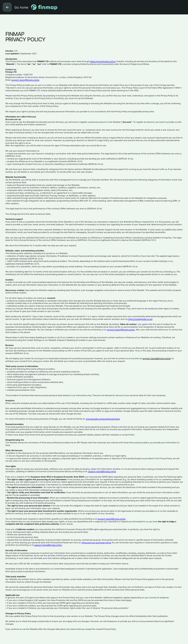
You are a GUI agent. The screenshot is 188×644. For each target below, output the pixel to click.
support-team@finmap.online (25, 80)
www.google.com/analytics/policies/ (103, 419)
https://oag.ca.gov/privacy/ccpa (96, 543)
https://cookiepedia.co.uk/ (140, 319)
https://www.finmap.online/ (103, 61)
